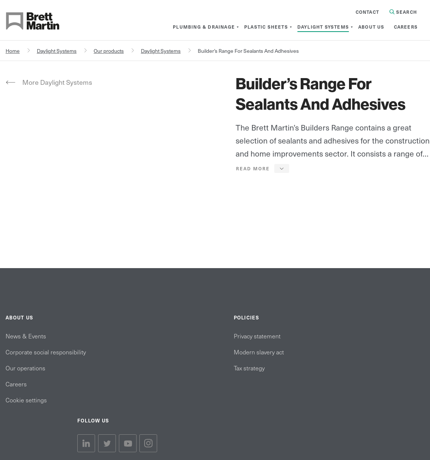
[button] (263, 168)
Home (13, 51)
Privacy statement (257, 335)
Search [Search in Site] (403, 12)
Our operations (25, 367)
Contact (367, 12)
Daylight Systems (57, 51)
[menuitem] (204, 26)
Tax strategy (249, 367)
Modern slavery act (259, 351)
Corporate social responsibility (46, 351)
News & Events (26, 335)
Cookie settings (26, 399)
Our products (109, 51)
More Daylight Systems (57, 82)
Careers (16, 383)
